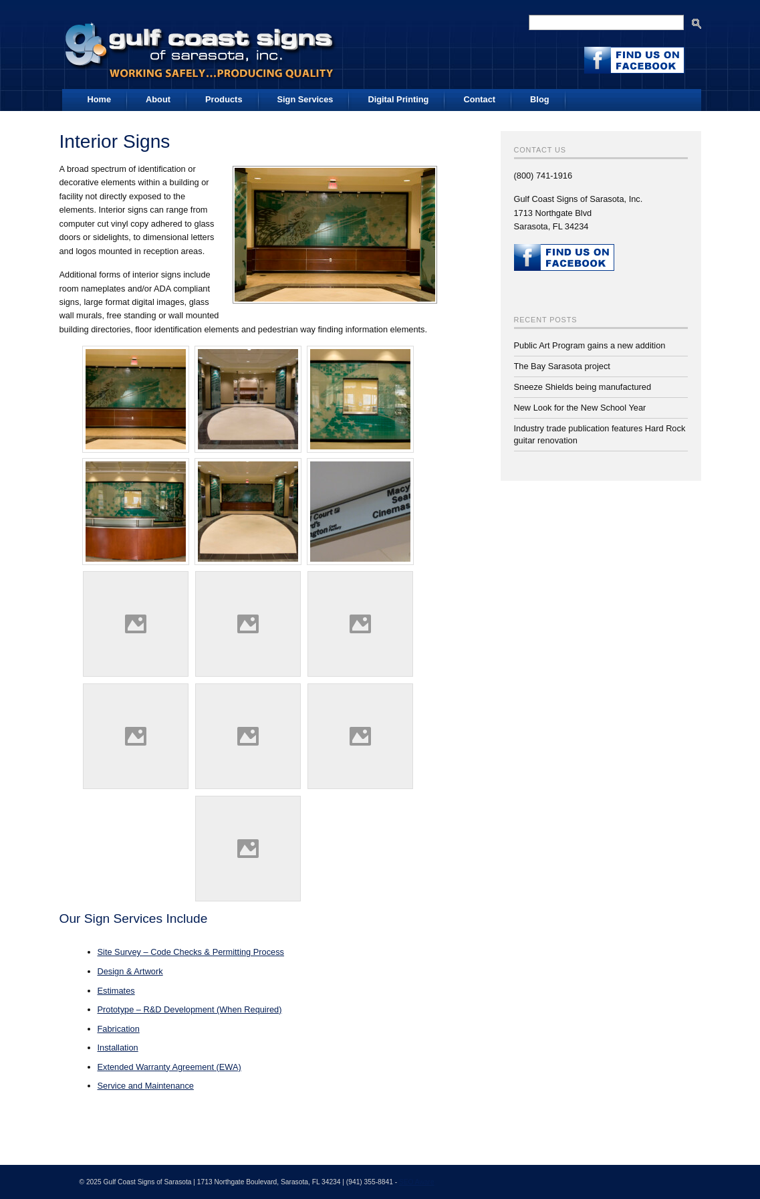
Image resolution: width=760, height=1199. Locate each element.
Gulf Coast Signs (201, 46)
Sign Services (305, 99)
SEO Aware (416, 1182)
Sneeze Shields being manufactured (583, 387)
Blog (539, 99)
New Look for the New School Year (580, 408)
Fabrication (119, 1029)
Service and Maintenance (146, 1086)
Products (223, 99)
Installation (118, 1048)
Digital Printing (398, 99)
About (158, 99)
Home (100, 99)
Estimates (116, 991)
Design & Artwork (130, 971)
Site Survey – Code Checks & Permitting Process (191, 952)
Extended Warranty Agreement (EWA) (169, 1067)
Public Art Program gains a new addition (590, 345)
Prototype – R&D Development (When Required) (190, 1009)
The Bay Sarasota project (562, 366)
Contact (479, 99)
